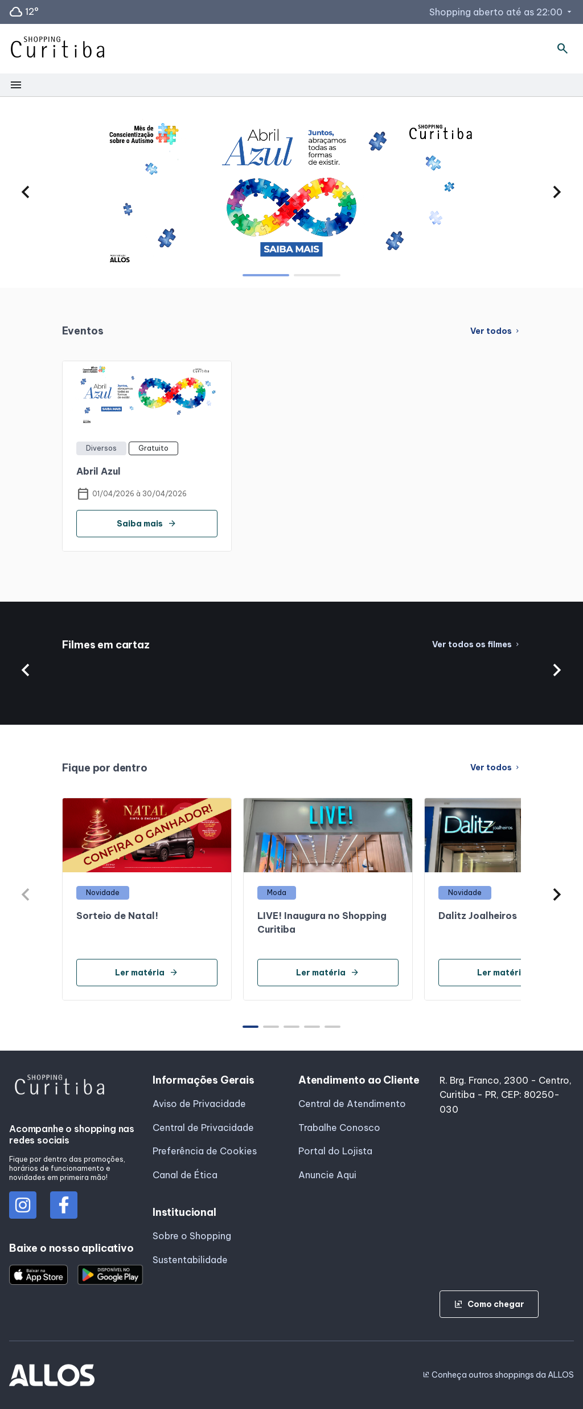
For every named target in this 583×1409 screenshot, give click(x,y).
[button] (26, 192)
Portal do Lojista (335, 1151)
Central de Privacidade (203, 1127)
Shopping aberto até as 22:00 (501, 12)
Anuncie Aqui (327, 1175)
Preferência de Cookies (205, 1151)
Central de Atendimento (352, 1103)
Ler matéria (146, 972)
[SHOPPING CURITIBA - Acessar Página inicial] (57, 49)
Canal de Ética (185, 1175)
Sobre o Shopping (192, 1235)
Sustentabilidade (190, 1259)
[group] (291, 192)
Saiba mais (146, 523)
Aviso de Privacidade (199, 1103)
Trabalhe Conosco (339, 1127)
